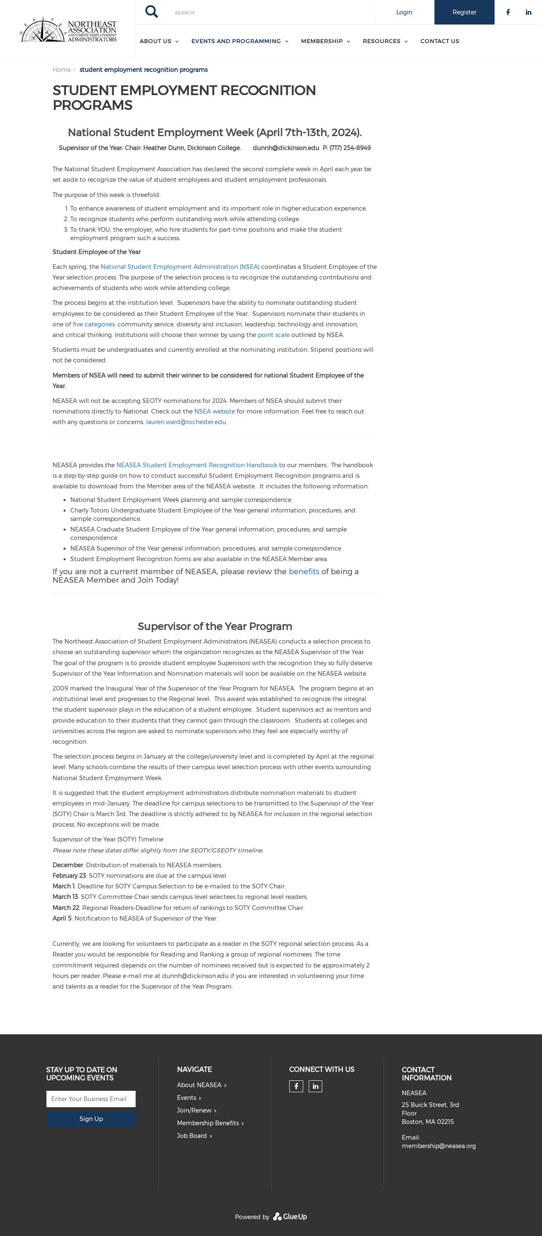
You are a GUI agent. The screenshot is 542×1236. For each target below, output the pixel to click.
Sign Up (91, 1119)
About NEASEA (199, 1085)
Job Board (192, 1136)
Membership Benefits (208, 1123)
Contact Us (439, 41)
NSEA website (214, 411)
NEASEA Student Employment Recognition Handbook (196, 465)
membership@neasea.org (439, 1146)
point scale (274, 335)
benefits (304, 571)
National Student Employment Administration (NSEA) (180, 267)
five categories (94, 324)
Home (62, 70)
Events (186, 1098)
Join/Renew (194, 1110)
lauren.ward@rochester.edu (186, 422)
